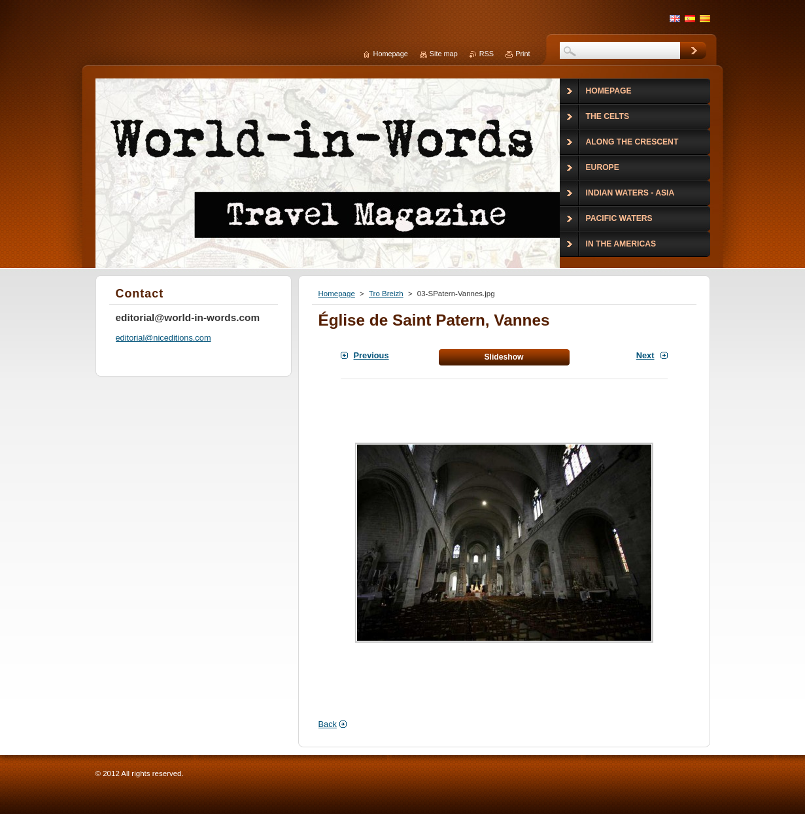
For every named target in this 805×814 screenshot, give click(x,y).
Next (645, 355)
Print (522, 54)
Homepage (336, 293)
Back (327, 724)
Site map (444, 54)
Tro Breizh (386, 293)
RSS (486, 54)
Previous (371, 355)
